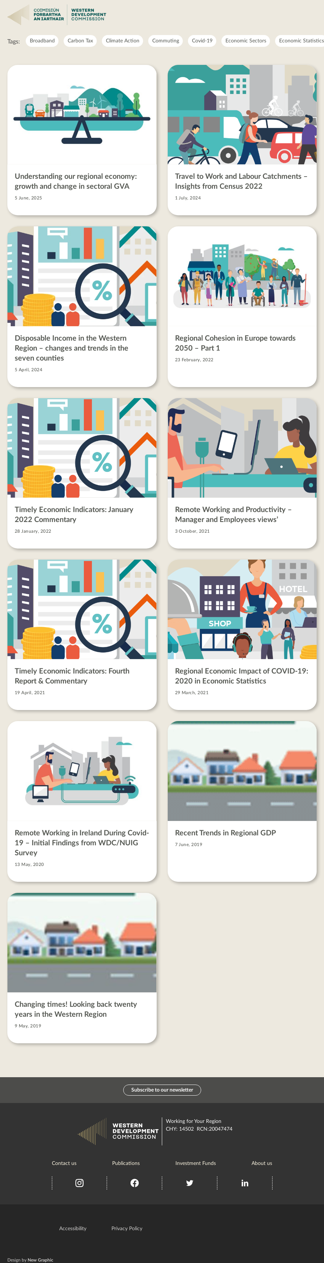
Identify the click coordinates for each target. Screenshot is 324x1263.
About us (262, 1163)
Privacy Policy (126, 1228)
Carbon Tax (80, 41)
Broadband (42, 41)
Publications (126, 1163)
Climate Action (122, 41)
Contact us (64, 1163)
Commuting (165, 41)
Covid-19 (202, 41)
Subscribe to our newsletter (162, 1090)
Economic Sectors (245, 41)
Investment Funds (195, 1163)
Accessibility (72, 1228)
